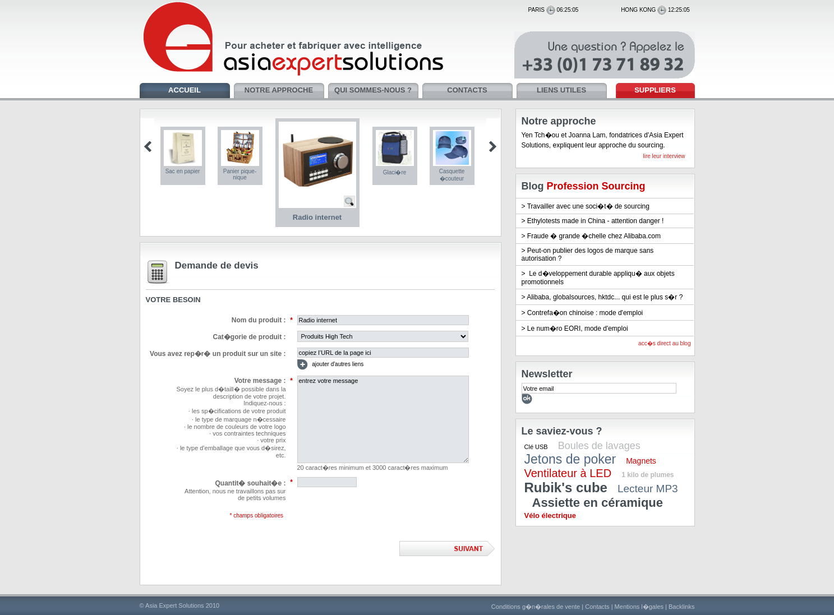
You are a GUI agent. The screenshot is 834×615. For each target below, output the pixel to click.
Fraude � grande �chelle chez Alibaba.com (594, 236)
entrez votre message (383, 419)
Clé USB (536, 446)
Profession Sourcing (596, 186)
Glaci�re (395, 172)
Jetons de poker (570, 459)
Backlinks (681, 606)
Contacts (597, 606)
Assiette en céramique (597, 503)
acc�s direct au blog (664, 343)
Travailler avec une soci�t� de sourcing (588, 206)
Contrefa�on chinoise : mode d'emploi (585, 313)
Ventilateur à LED (568, 473)
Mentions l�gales (639, 606)
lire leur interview (664, 156)
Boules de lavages (599, 445)
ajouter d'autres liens (330, 364)
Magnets (641, 460)
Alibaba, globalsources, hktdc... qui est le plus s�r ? (605, 297)
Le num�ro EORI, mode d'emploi (577, 328)
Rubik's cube (565, 487)
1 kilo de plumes (647, 475)
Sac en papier (182, 171)
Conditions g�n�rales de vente (535, 606)
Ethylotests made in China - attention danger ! (595, 221)
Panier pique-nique (239, 174)
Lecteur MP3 (648, 488)
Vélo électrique (550, 515)
